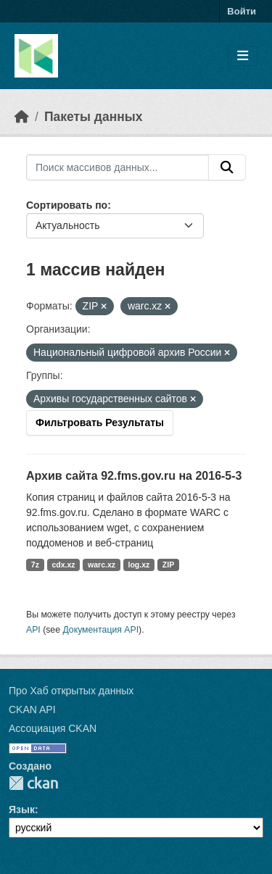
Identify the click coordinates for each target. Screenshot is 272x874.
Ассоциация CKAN (52, 728)
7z (35, 564)
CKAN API (32, 709)
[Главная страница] (22, 116)
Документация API (100, 630)
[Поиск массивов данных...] (117, 167)
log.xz (139, 564)
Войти (241, 11)
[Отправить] (227, 167)
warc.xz (101, 564)
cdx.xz (63, 564)
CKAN (33, 783)
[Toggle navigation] (242, 56)
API (33, 630)
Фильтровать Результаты (100, 422)
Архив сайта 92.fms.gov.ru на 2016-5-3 (134, 476)
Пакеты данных (93, 116)
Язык (22, 809)
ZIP (168, 564)
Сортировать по (66, 205)
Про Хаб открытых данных (71, 690)
